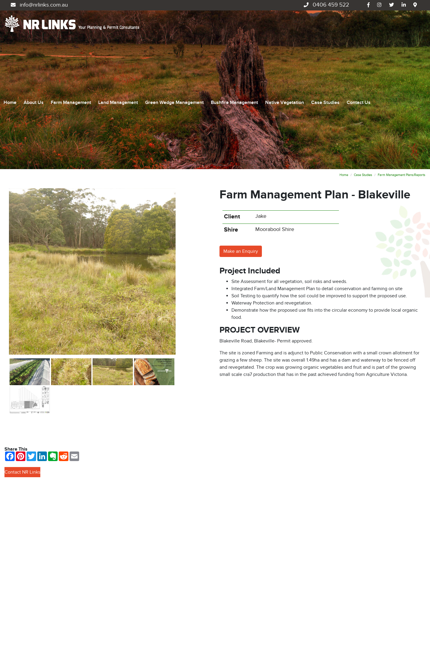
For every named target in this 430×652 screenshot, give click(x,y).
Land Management (118, 42)
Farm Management (71, 42)
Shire (231, 108)
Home (10, 42)
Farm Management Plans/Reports (401, 53)
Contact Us (359, 42)
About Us (34, 42)
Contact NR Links (22, 351)
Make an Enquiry (240, 130)
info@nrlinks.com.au (38, 4)
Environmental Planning (244, 600)
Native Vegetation (284, 42)
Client (232, 95)
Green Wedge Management (174, 42)
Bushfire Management (234, 42)
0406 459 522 (325, 4)
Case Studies (325, 42)
